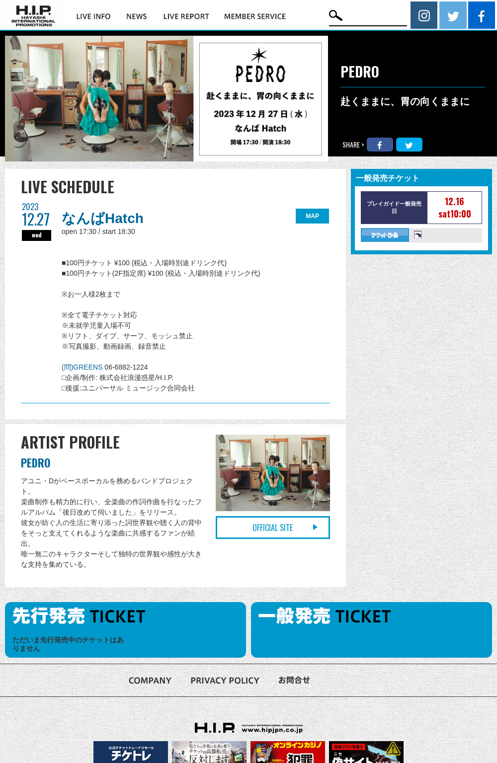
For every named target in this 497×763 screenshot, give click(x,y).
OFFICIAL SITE (272, 528)
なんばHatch (103, 218)
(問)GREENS (83, 367)
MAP (312, 216)
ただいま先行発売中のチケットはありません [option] (68, 644)
